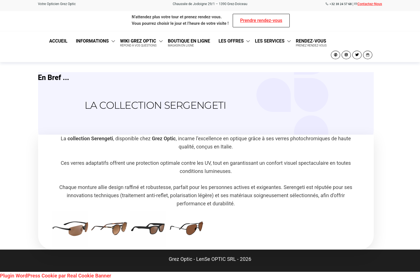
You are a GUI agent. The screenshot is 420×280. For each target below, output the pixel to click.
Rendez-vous (311, 42)
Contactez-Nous (369, 4)
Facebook (335, 55)
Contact (367, 55)
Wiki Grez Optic (138, 42)
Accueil (58, 41)
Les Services (270, 41)
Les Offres (231, 41)
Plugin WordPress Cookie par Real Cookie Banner (56, 276)
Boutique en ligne (189, 42)
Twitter (357, 55)
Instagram (346, 55)
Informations (92, 41)
